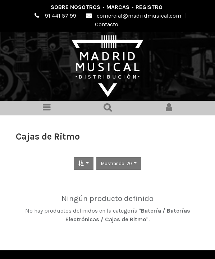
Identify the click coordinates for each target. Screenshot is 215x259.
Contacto (106, 24)
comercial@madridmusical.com (139, 15)
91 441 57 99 (60, 15)
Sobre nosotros (75, 7)
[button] (83, 163)
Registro (149, 7)
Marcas (117, 7)
